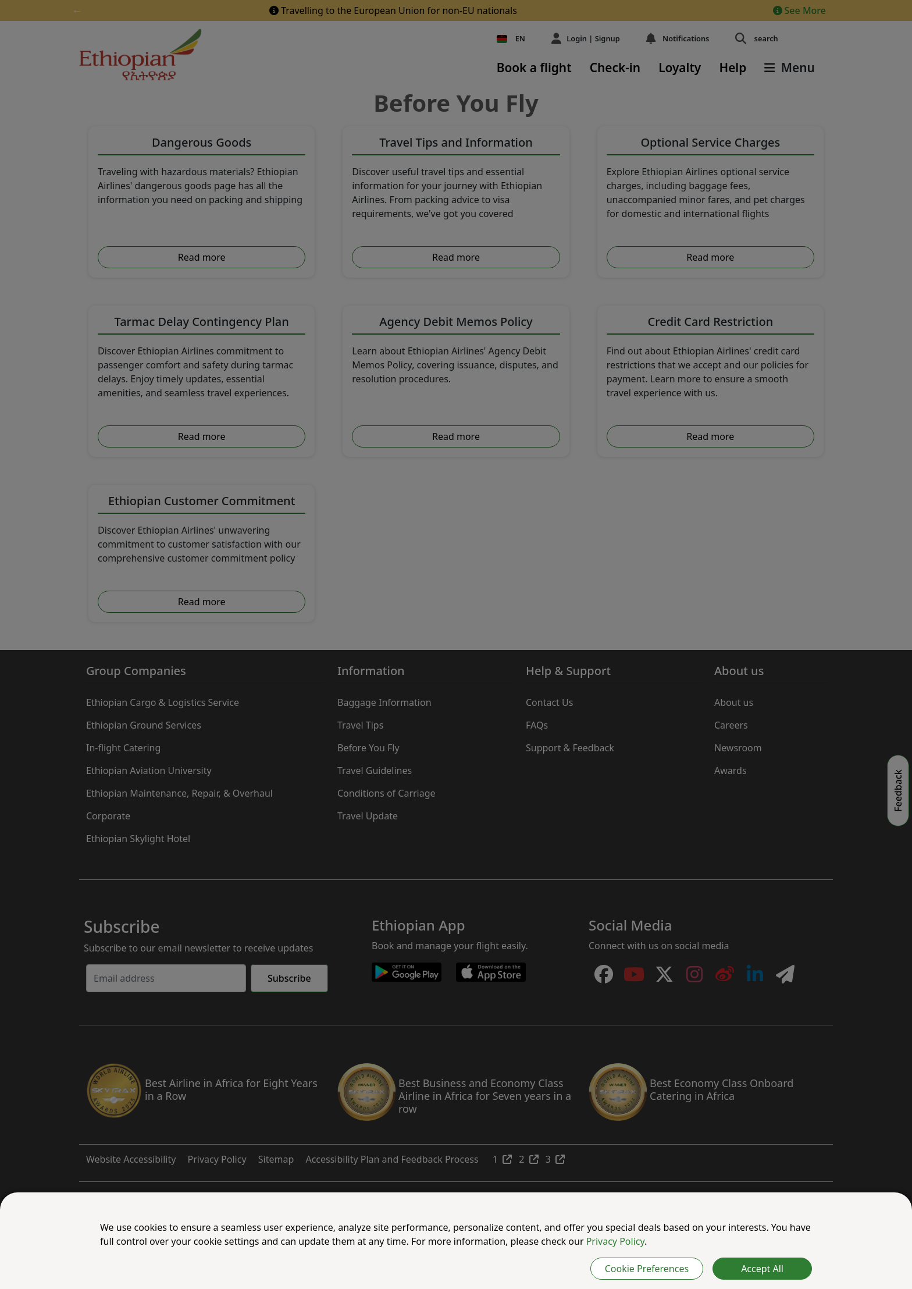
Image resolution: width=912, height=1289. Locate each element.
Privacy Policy (615, 1241)
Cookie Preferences (647, 1268)
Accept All (762, 1268)
